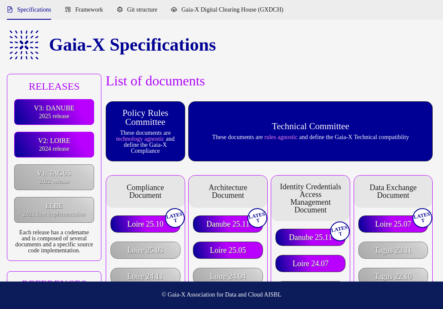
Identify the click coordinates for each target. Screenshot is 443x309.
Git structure (142, 9)
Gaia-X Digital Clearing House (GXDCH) (232, 9)
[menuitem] (29, 10)
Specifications (34, 9)
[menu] (221, 10)
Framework (89, 9)
